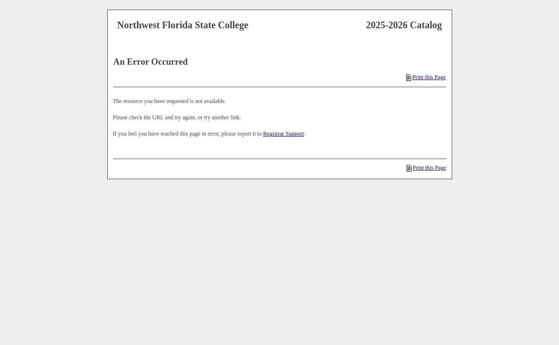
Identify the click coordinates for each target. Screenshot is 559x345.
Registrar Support (283, 133)
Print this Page (425, 77)
